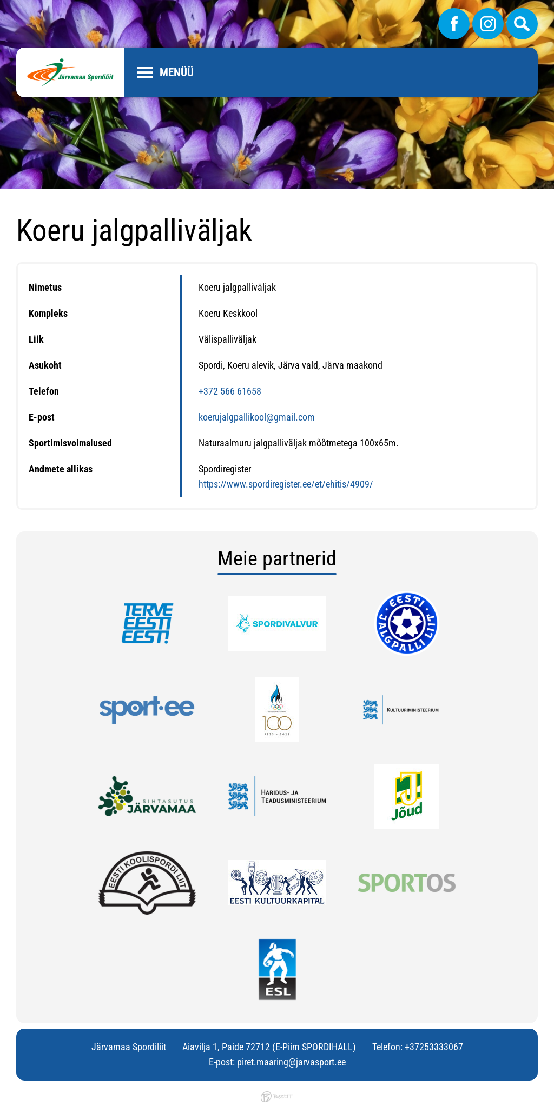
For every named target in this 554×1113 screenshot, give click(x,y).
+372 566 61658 (230, 391)
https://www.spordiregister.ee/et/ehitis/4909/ (286, 484)
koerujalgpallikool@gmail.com (257, 417)
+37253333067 (434, 1046)
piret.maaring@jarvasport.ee (291, 1062)
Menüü (177, 72)
